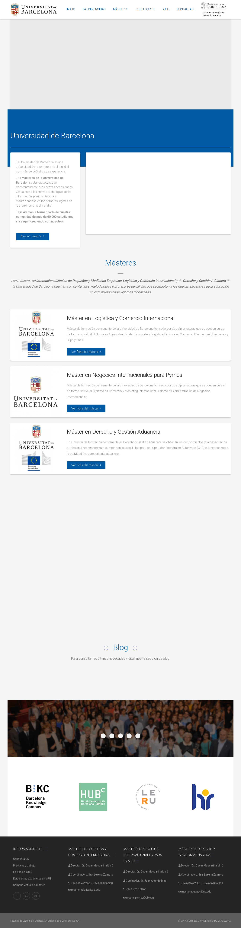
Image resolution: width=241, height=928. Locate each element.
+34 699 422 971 (80, 882)
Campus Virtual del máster (29, 884)
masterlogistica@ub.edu (85, 889)
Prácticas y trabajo (24, 864)
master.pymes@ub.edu (140, 897)
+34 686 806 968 (103, 882)
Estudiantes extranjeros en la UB (32, 878)
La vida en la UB (22, 871)
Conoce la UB (21, 858)
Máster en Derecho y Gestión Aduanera (114, 431)
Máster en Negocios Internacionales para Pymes (125, 374)
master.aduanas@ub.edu (196, 891)
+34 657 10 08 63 (135, 888)
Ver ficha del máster (86, 351)
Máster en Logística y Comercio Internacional (121, 318)
